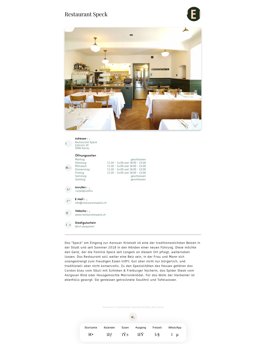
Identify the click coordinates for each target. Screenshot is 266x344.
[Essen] (125, 332)
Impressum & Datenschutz (117, 307)
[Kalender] (109, 332)
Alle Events (158, 307)
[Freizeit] (157, 332)
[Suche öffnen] (133, 317)
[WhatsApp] (174, 332)
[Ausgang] (140, 332)
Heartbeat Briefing (141, 307)
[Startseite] (91, 332)
